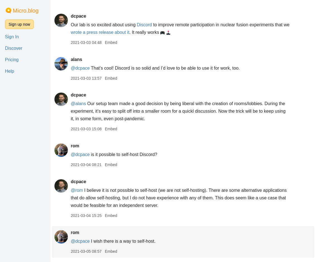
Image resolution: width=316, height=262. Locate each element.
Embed (111, 42)
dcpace (78, 16)
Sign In (12, 36)
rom (75, 145)
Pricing (12, 59)
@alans (78, 103)
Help (9, 71)
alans (76, 59)
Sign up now (19, 24)
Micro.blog (26, 11)
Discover (13, 48)
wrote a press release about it (100, 32)
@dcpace (80, 68)
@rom (77, 190)
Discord (144, 24)
